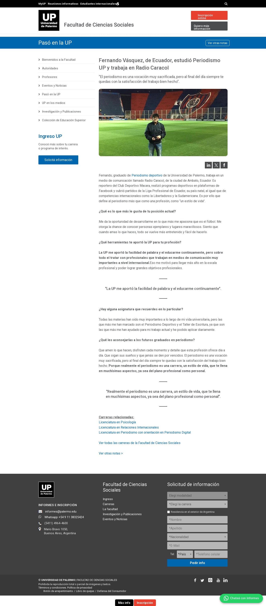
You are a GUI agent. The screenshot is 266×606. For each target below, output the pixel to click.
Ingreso (48, 41)
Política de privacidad (79, 598)
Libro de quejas (85, 601)
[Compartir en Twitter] (216, 177)
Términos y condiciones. (52, 598)
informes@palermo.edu (60, 522)
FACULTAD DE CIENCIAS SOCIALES (97, 590)
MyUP (42, 3)
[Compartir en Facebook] (224, 177)
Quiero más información (202, 27)
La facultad (110, 519)
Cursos (93, 41)
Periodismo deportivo (147, 186)
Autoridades (50, 79)
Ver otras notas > (111, 464)
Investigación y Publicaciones (171, 41)
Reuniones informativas (63, 3)
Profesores (49, 87)
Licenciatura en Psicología (117, 433)
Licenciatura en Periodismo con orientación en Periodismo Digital (145, 443)
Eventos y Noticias (54, 96)
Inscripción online (205, 17)
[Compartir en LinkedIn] (208, 177)
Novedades (214, 41)
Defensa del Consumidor (111, 601)
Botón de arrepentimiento (58, 601)
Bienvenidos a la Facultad (58, 70)
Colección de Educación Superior (64, 130)
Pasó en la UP (55, 53)
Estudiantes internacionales (99, 3)
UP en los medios (53, 113)
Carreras (71, 41)
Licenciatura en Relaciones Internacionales (129, 438)
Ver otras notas (217, 53)
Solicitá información (58, 170)
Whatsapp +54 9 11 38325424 (64, 527)
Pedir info (197, 573)
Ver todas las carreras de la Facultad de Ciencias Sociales (139, 453)
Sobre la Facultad (122, 41)
